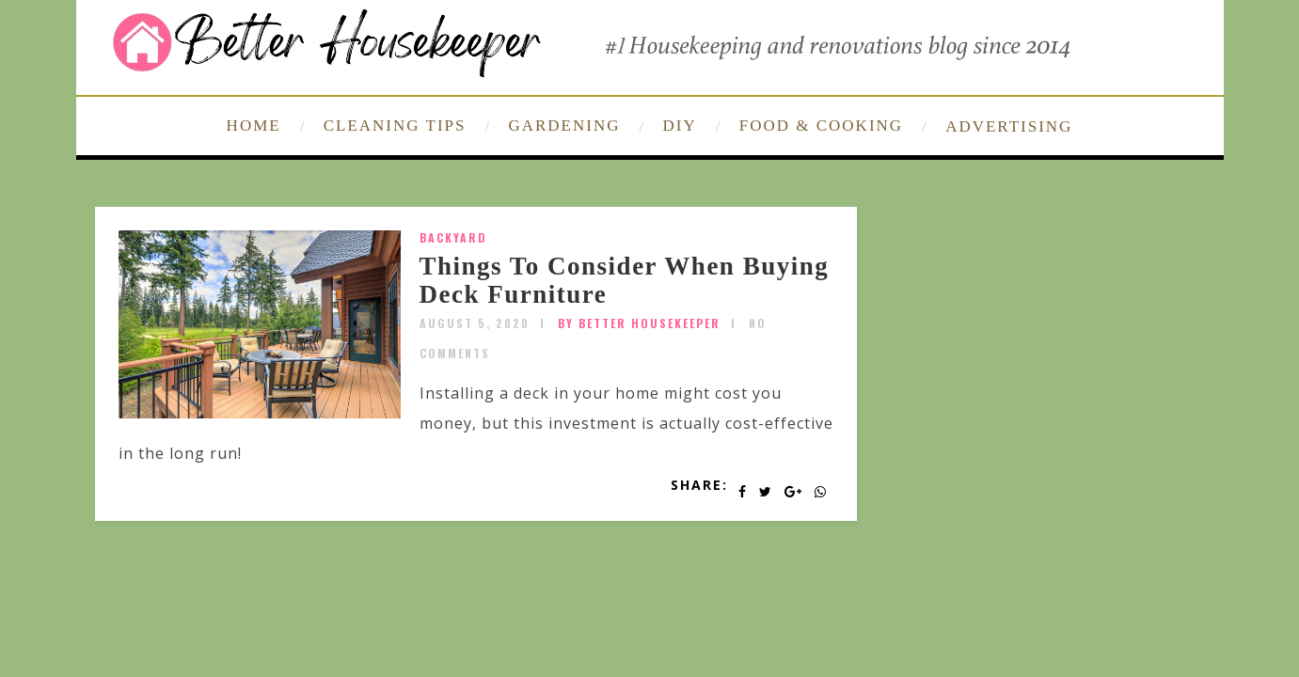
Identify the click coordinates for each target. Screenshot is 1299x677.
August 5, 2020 (475, 323)
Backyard (453, 237)
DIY (680, 125)
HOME (254, 125)
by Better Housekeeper (639, 323)
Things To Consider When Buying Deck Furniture (625, 280)
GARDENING (564, 125)
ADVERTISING (1008, 126)
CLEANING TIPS (395, 125)
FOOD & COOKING (821, 125)
